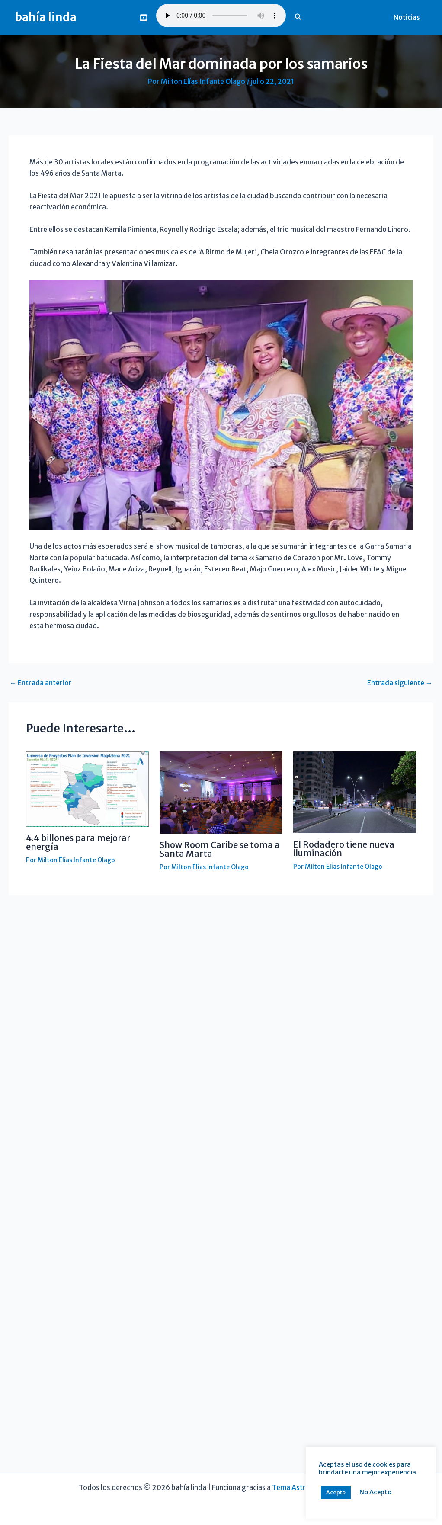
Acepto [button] (316, 1492)
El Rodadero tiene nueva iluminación (343, 848)
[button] (298, 17)
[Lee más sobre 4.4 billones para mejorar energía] (87, 788)
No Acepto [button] (356, 1492)
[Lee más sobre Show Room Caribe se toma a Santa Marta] (221, 791)
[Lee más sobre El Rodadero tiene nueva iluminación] (354, 791)
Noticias (407, 17)
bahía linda (46, 17)
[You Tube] (143, 18)
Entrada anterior (41, 682)
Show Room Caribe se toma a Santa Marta (220, 849)
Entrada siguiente (399, 682)
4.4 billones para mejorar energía (78, 842)
